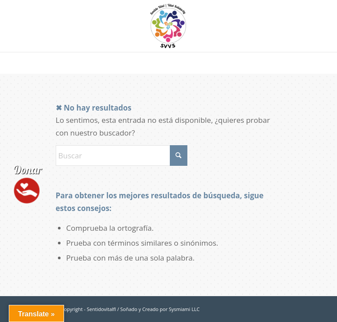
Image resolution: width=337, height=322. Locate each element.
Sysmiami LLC (184, 309)
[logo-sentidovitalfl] (168, 26)
